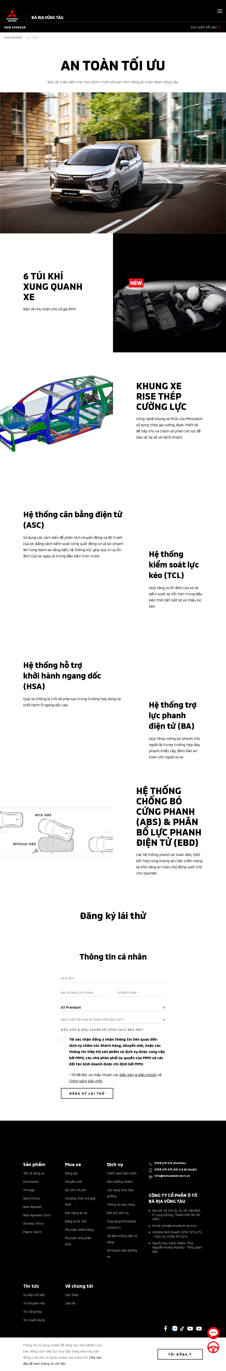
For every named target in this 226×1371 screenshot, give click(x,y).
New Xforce (31, 1198)
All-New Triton (33, 1223)
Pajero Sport (32, 1232)
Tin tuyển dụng (34, 1320)
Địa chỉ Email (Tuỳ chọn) (77, 992)
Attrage (29, 1190)
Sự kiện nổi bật (34, 1295)
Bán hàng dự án (76, 1213)
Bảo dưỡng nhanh (120, 1181)
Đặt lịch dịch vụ (118, 1213)
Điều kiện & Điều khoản (138, 1074)
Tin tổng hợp (32, 1311)
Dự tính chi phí (75, 1190)
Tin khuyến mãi (34, 1303)
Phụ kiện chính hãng (79, 1229)
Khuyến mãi (73, 1181)
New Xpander (13, 37)
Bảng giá (71, 1173)
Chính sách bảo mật (85, 1080)
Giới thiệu (72, 1295)
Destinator (31, 1181)
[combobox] (113, 1007)
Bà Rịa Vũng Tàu (47, 17)
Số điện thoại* (127, 992)
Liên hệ (70, 1303)
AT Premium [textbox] (71, 1007)
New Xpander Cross (37, 1215)
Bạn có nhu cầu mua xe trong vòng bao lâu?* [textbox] (92, 1019)
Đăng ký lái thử (76, 1221)
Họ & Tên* (67, 978)
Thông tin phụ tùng (121, 1204)
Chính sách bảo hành (122, 1173)
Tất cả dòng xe (34, 1173)
